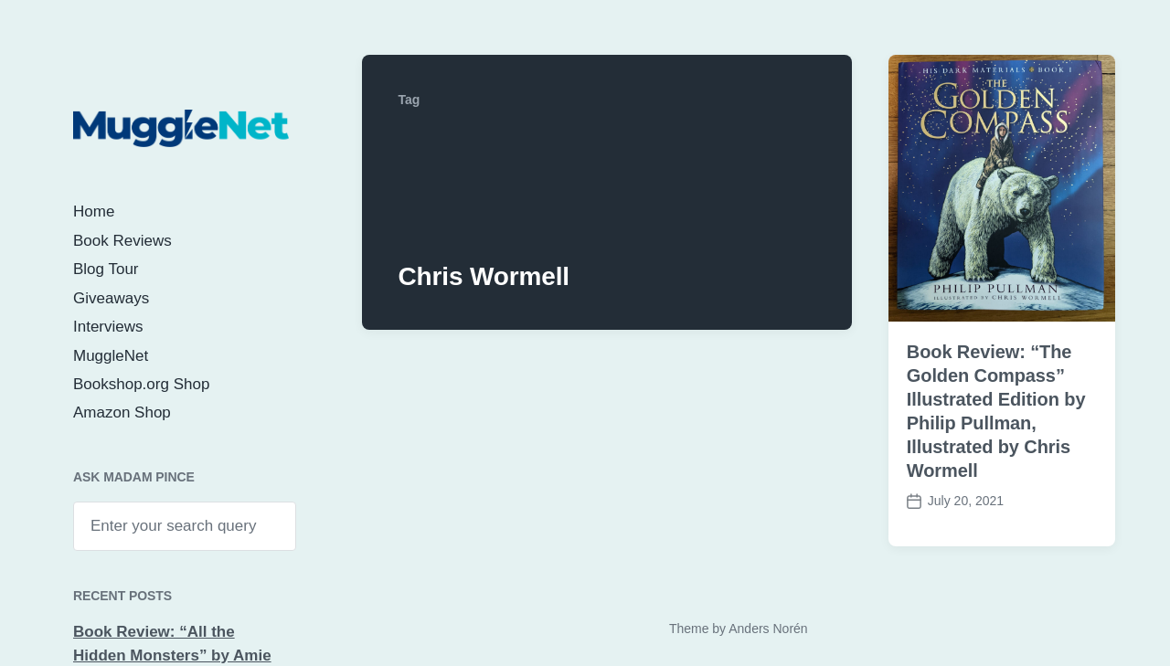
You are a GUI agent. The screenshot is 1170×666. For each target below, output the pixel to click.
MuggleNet (110, 356)
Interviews (108, 326)
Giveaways (111, 298)
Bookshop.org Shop (141, 384)
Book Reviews (122, 240)
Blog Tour (106, 269)
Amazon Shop (122, 412)
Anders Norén (768, 628)
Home (93, 211)
